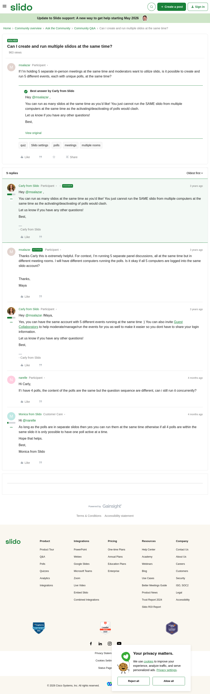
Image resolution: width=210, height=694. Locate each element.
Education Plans (117, 563)
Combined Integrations (86, 599)
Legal (179, 592)
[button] (4, 7)
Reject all (133, 681)
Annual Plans (115, 556)
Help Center (148, 549)
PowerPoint (80, 549)
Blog (144, 571)
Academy (147, 556)
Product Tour (47, 549)
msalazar (24, 65)
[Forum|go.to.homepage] (21, 7)
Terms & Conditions (88, 515)
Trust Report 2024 (152, 599)
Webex (78, 556)
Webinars (147, 563)
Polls (42, 563)
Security (180, 578)
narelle (23, 377)
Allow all (169, 681)
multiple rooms (91, 145)
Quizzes (44, 571)
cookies (148, 661)
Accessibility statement (119, 515)
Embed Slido (81, 592)
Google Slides (81, 563)
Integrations (46, 585)
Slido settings (39, 145)
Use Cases (148, 578)
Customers (182, 571)
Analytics (45, 578)
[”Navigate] (13, 542)
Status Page (105, 668)
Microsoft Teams (83, 571)
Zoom (77, 578)
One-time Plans (116, 549)
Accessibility (183, 599)
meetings (70, 145)
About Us (181, 556)
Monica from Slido (30, 414)
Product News (150, 592)
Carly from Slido (29, 185)
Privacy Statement (105, 653)
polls (56, 145)
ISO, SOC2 (182, 585)
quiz (23, 145)
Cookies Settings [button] (105, 660)
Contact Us (182, 549)
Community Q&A (85, 28)
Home (7, 28)
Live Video (80, 585)
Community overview (28, 28)
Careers (180, 563)
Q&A (42, 556)
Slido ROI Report (151, 607)
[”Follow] (91, 646)
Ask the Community (57, 28)
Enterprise (113, 571)
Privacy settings (166, 670)
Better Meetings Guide (154, 585)
